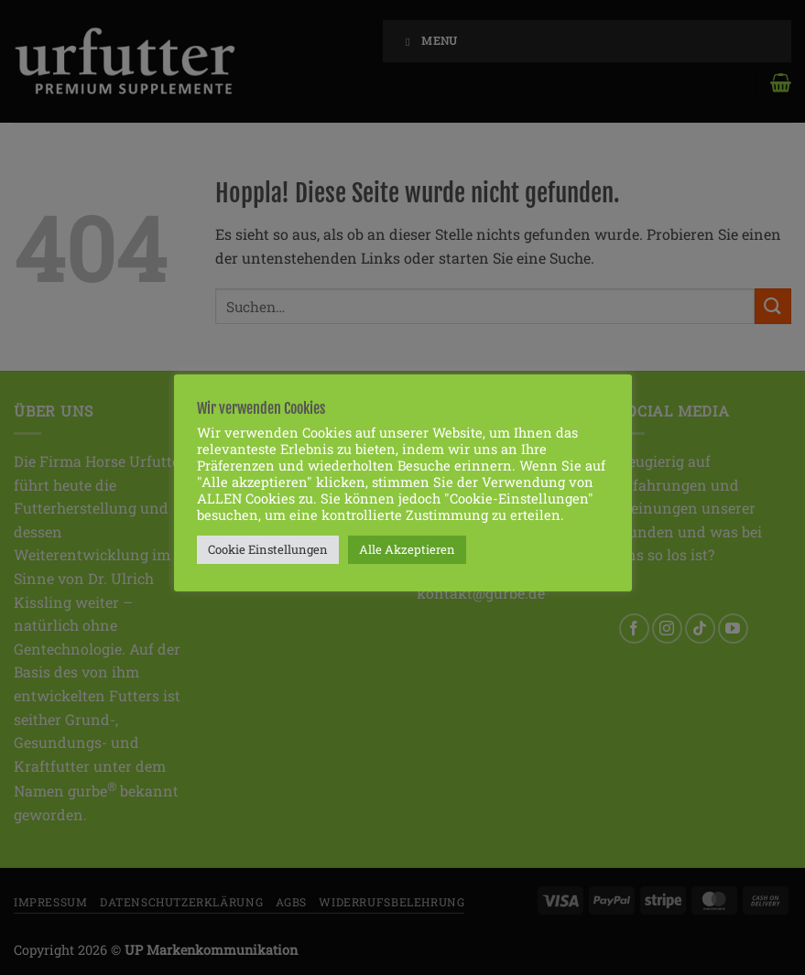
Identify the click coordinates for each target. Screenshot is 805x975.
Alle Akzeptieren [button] (407, 549)
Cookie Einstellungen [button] (268, 549)
